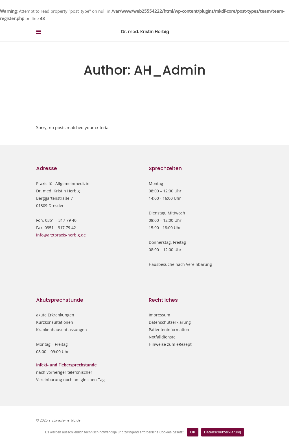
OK (192, 432)
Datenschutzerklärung (170, 322)
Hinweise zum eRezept (170, 344)
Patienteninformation (169, 329)
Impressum (159, 315)
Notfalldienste (162, 337)
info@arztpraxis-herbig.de (61, 235)
